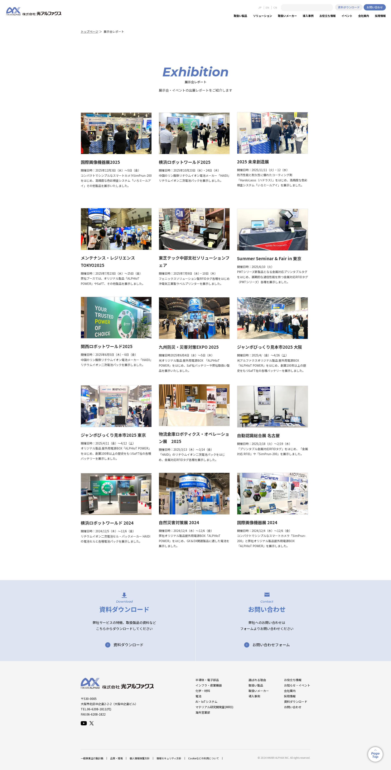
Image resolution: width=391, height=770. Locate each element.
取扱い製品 (255, 685)
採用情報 (290, 696)
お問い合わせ (375, 7)
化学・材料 (203, 691)
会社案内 (290, 691)
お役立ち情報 (292, 680)
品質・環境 (116, 758)
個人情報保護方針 (140, 758)
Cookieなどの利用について (203, 758)
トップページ (89, 31)
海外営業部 (203, 712)
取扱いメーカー (258, 691)
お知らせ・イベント (297, 685)
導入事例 (254, 696)
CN (275, 7)
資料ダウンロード (349, 7)
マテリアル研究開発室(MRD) (214, 707)
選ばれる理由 (257, 680)
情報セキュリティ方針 (168, 758)
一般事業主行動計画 (92, 758)
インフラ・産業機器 (209, 685)
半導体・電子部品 (207, 680)
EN (267, 7)
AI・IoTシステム (206, 701)
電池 (198, 696)
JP (259, 7)
